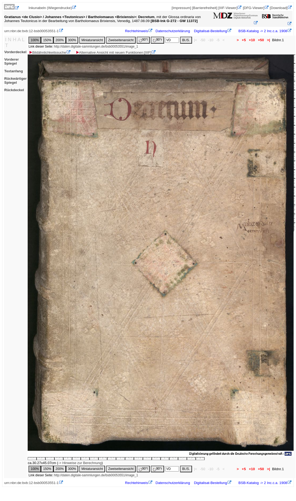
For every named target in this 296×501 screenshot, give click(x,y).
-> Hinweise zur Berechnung (80, 463)
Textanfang (13, 71)
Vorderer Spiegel (11, 61)
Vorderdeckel (15, 52)
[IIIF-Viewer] (227, 8)
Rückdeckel (14, 90)
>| (268, 40)
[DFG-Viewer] (253, 8)
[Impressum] (181, 8)
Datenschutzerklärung (173, 31)
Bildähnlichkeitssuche (47, 52)
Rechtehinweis (136, 31)
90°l (143, 40)
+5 (244, 40)
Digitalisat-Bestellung (210, 31)
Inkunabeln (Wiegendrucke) (50, 8)
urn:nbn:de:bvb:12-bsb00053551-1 (31, 31)
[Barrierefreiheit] (204, 8)
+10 (252, 40)
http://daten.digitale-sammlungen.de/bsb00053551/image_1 (96, 46)
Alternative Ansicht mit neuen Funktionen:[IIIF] (113, 52)
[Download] (278, 8)
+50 (261, 40)
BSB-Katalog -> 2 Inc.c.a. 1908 (262, 31)
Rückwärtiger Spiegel (15, 81)
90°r (157, 40)
